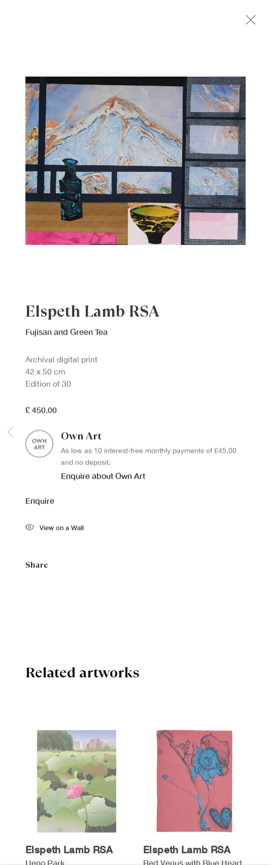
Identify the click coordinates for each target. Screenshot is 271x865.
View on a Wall (54, 531)
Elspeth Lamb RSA (92, 315)
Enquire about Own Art (103, 479)
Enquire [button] (39, 504)
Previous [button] (10, 432)
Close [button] (250, 22)
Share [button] (36, 568)
